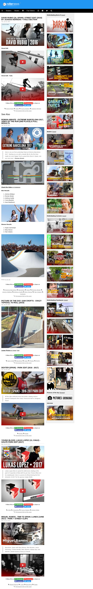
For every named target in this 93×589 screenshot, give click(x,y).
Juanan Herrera (36, 108)
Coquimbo (16, 510)
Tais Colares (38, 292)
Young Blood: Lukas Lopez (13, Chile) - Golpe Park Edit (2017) (20, 441)
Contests (22, 294)
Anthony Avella (18, 292)
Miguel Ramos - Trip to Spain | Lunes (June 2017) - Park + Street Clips (22, 518)
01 (6, 279)
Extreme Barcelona (11, 290)
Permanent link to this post (23, 111)
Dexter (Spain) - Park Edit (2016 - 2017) (20, 368)
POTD (38, 361)
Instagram (29, 103)
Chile (9, 510)
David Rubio (10, 108)
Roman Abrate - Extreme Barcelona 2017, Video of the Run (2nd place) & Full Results (22, 121)
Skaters (8, 11)
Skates (16, 11)
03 (9, 279)
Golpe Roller (35, 510)
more (63, 15)
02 (7, 279)
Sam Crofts (10, 361)
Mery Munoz (28, 292)
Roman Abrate (19, 158)
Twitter (28, 105)
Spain (17, 108)
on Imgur (8, 350)
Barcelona (21, 290)
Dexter (21, 433)
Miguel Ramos (14, 584)
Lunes (22, 584)
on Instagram (10, 187)
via (18, 350)
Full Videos (31, 11)
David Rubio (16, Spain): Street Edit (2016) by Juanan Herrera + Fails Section (21, 19)
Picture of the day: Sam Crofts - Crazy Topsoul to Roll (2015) (21, 302)
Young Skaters (25, 108)
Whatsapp (20, 103)
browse (62, 392)
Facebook (20, 105)
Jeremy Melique (7, 292)
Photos (32, 361)
